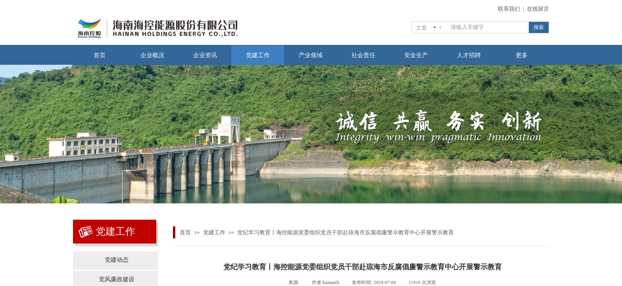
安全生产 (416, 55)
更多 (522, 55)
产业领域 (311, 55)
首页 (100, 55)
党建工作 (258, 55)
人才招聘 (469, 55)
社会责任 (363, 55)
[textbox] (488, 27)
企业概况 (152, 55)
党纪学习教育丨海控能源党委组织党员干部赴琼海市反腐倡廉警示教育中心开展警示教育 (345, 233)
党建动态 (117, 260)
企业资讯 (205, 55)
